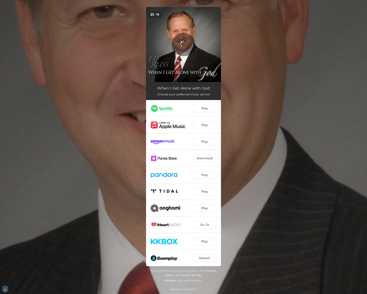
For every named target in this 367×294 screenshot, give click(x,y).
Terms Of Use (191, 275)
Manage (170, 280)
